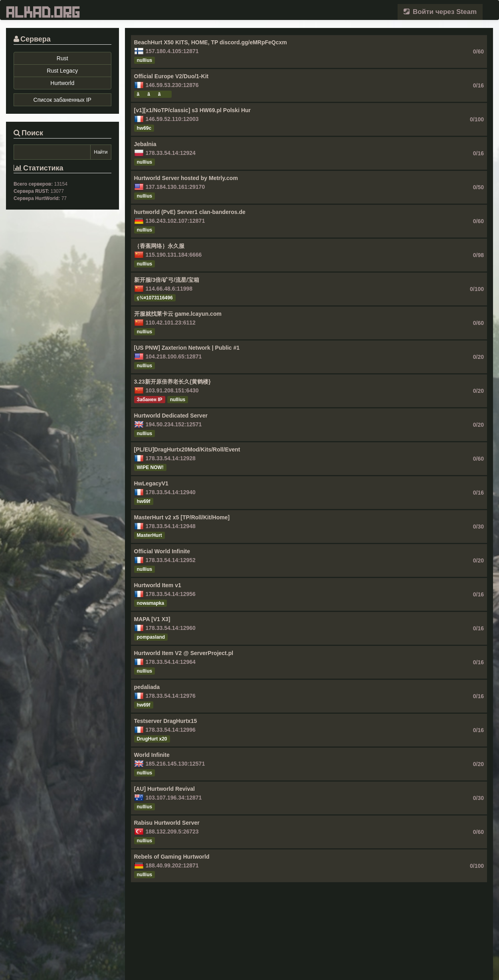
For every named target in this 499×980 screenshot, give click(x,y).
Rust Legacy (62, 70)
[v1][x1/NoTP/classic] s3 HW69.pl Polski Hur (192, 110)
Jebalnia (145, 144)
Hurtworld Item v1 (157, 585)
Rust (62, 58)
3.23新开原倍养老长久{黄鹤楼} (172, 381)
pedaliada (147, 687)
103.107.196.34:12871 (174, 797)
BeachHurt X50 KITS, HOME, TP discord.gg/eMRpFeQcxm (210, 42)
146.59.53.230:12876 (172, 85)
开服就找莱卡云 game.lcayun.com (178, 314)
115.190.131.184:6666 (174, 254)
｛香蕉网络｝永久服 (159, 246)
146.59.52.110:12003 (172, 119)
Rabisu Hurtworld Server (167, 823)
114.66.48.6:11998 (169, 288)
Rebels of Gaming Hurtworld (172, 856)
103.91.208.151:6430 (172, 390)
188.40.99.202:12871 (172, 865)
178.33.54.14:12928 (171, 458)
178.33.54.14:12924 (171, 153)
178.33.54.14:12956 (171, 594)
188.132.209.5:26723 (172, 831)
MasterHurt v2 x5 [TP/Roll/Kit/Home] (182, 517)
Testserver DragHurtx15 (165, 721)
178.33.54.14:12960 (171, 628)
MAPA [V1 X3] (152, 619)
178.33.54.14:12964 (171, 662)
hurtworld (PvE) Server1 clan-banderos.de (190, 212)
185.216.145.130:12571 (175, 763)
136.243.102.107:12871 (175, 221)
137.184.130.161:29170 (175, 187)
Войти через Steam (440, 12)
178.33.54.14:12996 (171, 730)
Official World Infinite (162, 551)
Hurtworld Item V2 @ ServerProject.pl (184, 653)
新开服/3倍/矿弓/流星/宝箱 (166, 280)
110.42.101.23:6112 (171, 322)
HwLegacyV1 (151, 483)
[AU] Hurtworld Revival (164, 789)
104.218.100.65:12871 (174, 356)
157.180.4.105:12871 (172, 51)
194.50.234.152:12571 (174, 424)
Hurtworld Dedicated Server (171, 415)
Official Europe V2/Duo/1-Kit (171, 76)
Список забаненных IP (62, 100)
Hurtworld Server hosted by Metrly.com (186, 178)
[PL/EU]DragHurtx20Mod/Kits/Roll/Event (187, 449)
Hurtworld (62, 83)
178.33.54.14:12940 (171, 492)
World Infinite (152, 755)
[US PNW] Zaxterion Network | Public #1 (187, 347)
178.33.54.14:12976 (171, 696)
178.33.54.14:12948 (171, 526)
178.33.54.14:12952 (171, 560)
